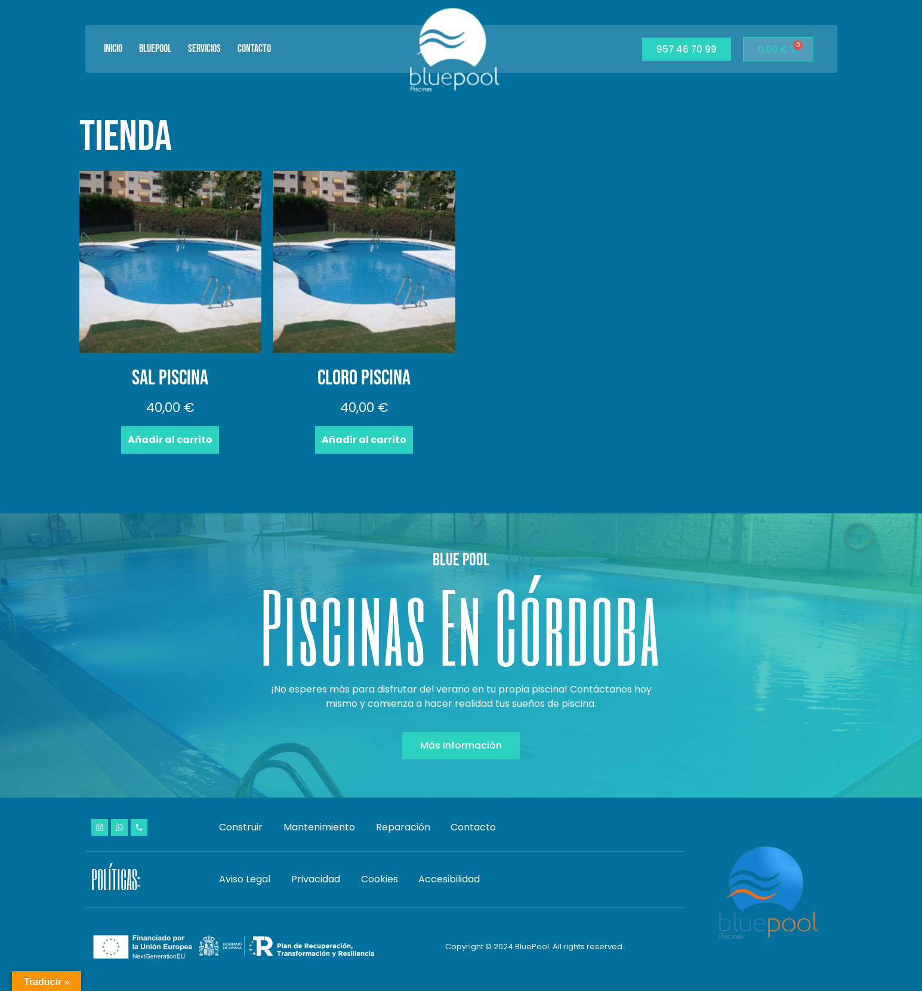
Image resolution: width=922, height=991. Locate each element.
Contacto (254, 48)
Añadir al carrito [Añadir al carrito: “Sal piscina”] (170, 440)
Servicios (204, 48)
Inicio (113, 48)
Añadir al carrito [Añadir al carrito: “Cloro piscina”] (364, 440)
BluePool (155, 48)
